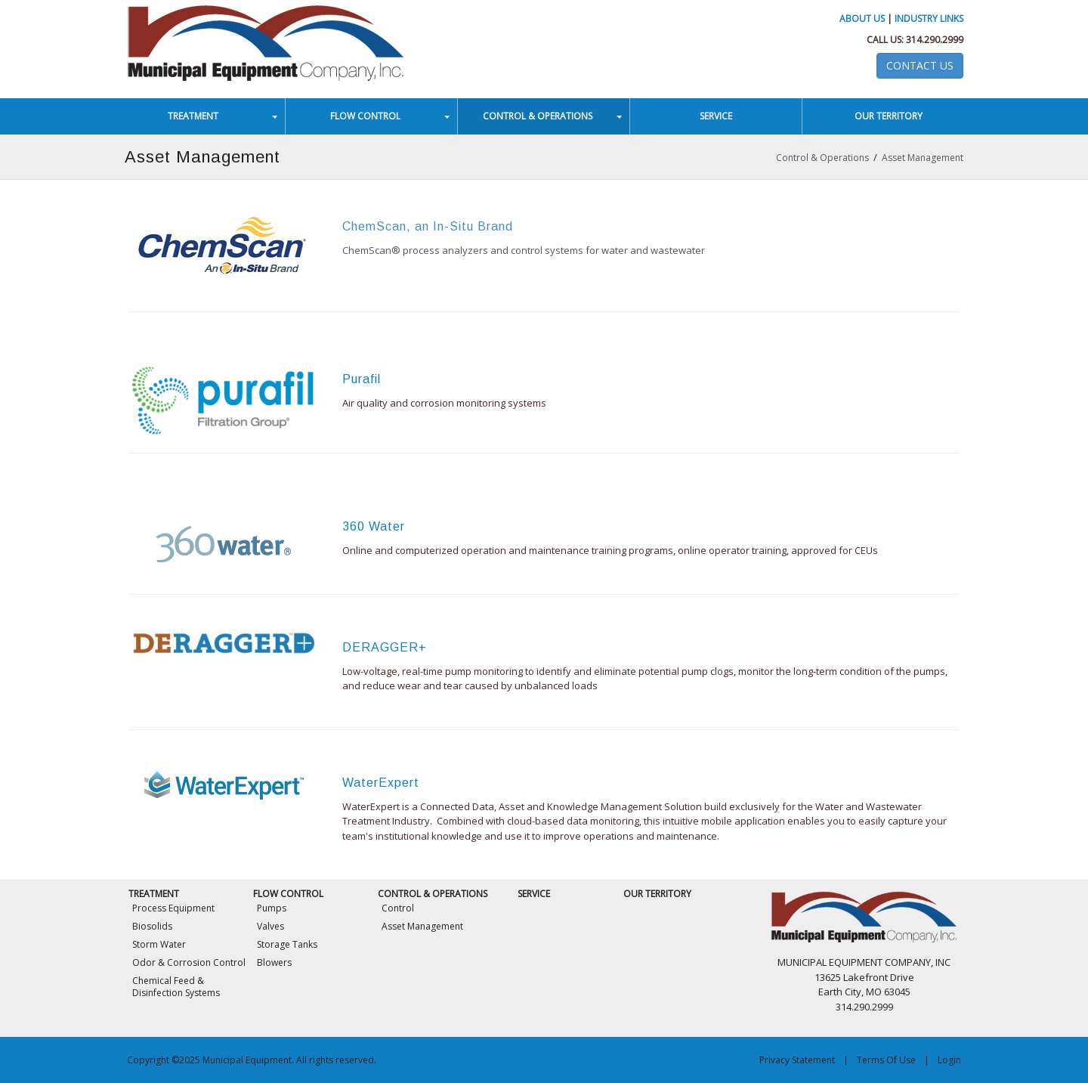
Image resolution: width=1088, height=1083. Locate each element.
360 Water (373, 526)
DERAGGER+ (384, 647)
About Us (862, 18)
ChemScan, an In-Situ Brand (427, 226)
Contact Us (920, 65)
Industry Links (929, 18)
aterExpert (386, 782)
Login (949, 1060)
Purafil (361, 379)
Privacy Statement (797, 1060)
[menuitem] (199, 116)
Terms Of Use (886, 1060)
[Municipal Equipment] (266, 40)
